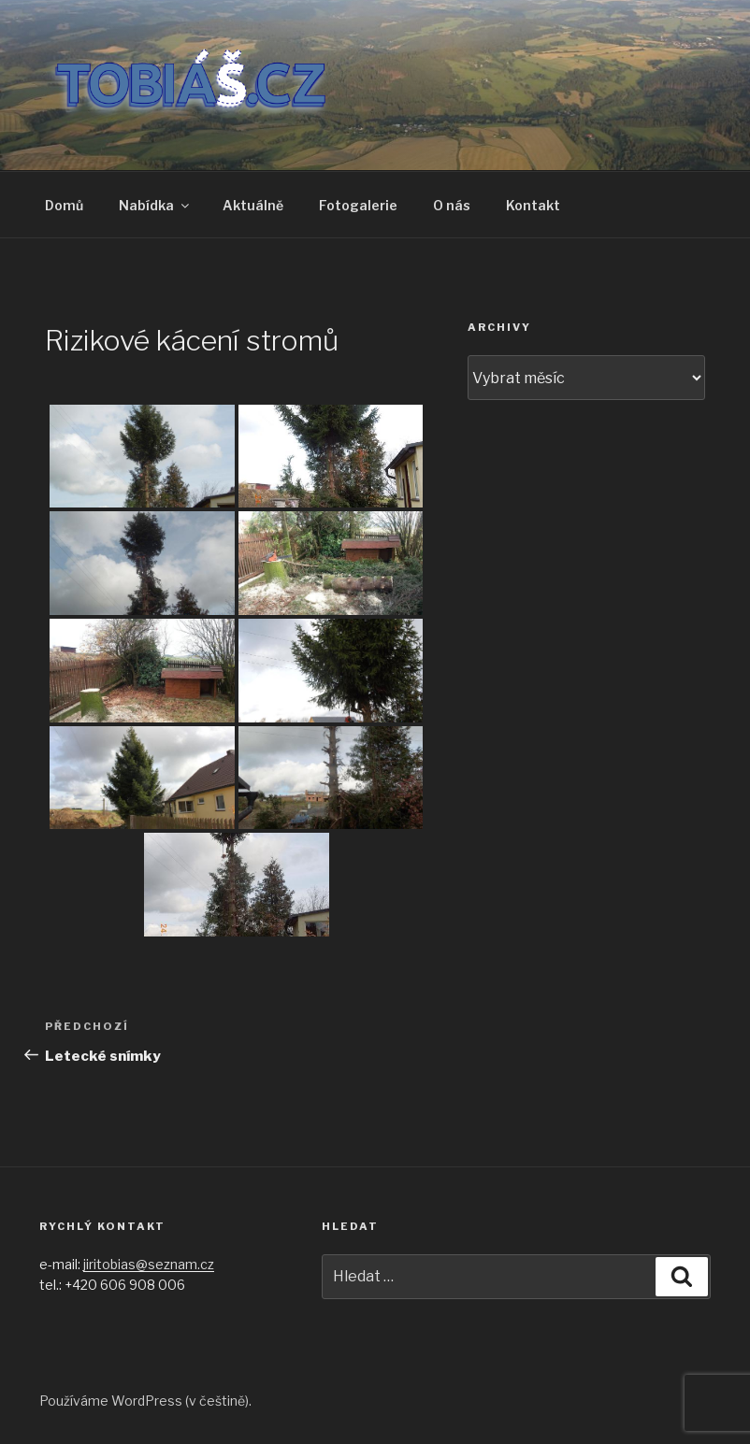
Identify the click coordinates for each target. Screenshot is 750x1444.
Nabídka (155, 205)
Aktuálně (253, 205)
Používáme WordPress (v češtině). (145, 1400)
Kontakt (533, 205)
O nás (451, 205)
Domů (64, 205)
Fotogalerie (358, 205)
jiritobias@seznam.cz (148, 1264)
